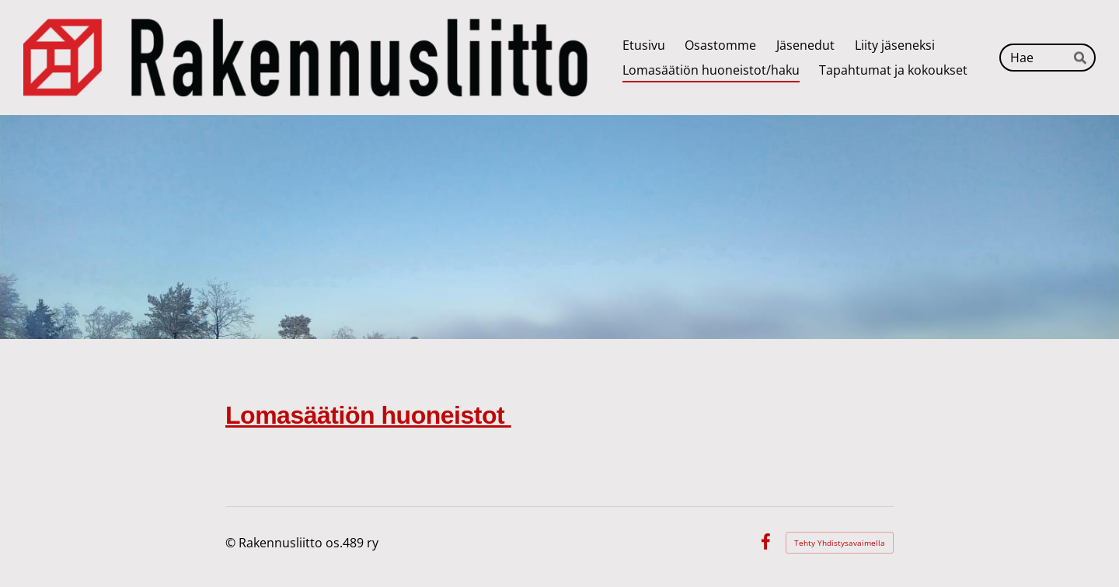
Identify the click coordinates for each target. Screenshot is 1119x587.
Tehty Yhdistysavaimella (839, 542)
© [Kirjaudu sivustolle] (232, 542)
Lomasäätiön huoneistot (368, 415)
